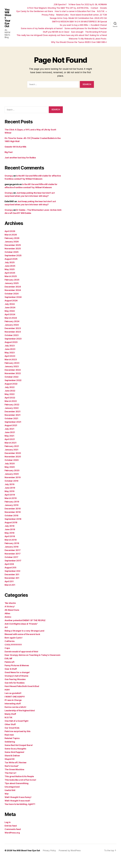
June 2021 (10, 432)
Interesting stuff (13, 703)
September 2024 (13, 297)
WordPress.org (12, 832)
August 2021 (11, 425)
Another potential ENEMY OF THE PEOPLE (25, 620)
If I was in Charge (13, 700)
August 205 (10, 567)
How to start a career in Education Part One (75, 11)
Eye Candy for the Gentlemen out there (34, 11)
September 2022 (13, 380)
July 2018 (9, 526)
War (7, 794)
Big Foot (9, 152)
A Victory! (10, 606)
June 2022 (10, 390)
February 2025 (12, 280)
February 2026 (12, 238)
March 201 (10, 585)
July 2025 (10, 262)
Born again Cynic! (13, 637)
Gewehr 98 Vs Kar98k (15, 147)
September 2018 (13, 519)
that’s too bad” (12, 766)
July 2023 (10, 345)
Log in (7, 822)
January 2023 (12, 366)
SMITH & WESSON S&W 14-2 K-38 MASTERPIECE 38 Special (79, 21)
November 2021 (13, 415)
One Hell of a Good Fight (16, 721)
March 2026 (11, 234)
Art (6, 627)
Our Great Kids (12, 728)
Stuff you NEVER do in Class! (56, 32)
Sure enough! (77, 32)
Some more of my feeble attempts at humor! (42, 28)
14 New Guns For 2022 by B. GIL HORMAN (87, 4)
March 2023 (11, 359)
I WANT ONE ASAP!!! (15, 696)
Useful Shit (10, 790)
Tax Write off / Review (15, 762)
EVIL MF (8, 658)
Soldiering (10, 741)
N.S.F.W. (101, 11)
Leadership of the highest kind (20, 710)
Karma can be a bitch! (15, 707)
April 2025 (10, 273)
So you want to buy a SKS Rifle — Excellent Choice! (83, 25)
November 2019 (13, 477)
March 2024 (11, 318)
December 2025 (13, 245)
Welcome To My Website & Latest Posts (88, 38)
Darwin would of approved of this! (21, 651)
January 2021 (11, 449)
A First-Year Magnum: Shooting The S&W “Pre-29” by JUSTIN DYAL (58, 8)
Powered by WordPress (70, 850)
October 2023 (12, 335)
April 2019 (10, 495)
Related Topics (12, 738)
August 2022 (11, 384)
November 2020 (13, 456)
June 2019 (10, 488)
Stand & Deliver (12, 755)
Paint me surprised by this (17, 731)
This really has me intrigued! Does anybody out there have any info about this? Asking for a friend (62, 35)
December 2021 (13, 411)
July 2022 (10, 387)
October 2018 (11, 515)
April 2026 (10, 231)
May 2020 (10, 467)
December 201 (12, 574)
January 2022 (12, 408)
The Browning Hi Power (96, 32)
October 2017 (11, 557)
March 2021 (10, 443)
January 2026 (12, 241)
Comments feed (13, 829)
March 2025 (11, 276)
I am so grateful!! (13, 693)
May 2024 (10, 311)
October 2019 (11, 481)
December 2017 (13, 550)
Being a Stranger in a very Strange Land (24, 631)
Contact (94, 8)
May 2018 (9, 533)
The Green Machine (14, 769)
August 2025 (11, 259)
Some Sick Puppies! (14, 752)
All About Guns (12, 610)
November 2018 (13, 512)
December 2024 (13, 286)
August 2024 (11, 300)
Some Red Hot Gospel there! (19, 745)
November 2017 (13, 553)
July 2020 (10, 463)
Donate (103, 8)
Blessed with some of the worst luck (22, 634)
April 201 (9, 581)
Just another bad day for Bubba (20, 157)
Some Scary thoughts (15, 748)
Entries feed (11, 826)
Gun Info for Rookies (15, 683)
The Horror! (10, 773)
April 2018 (10, 536)
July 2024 (10, 304)
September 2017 (13, 560)
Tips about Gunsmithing (16, 783)
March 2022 (11, 401)
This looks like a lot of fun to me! (20, 780)
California (9, 641)
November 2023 (13, 332)
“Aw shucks (10, 603)
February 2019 (12, 501)
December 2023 (13, 328)
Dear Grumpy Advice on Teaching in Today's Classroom (32, 655)
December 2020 (13, 453)
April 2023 (10, 356)
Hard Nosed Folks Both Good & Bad (22, 686)
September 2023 (13, 338)
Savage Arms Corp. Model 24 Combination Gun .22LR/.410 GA (78, 18)
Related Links (62, 15)
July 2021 (9, 429)
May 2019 (9, 491)
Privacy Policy (48, 15)
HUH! (7, 689)
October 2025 (12, 252)
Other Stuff (10, 724)
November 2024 (13, 290)
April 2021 (10, 439)
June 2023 (10, 349)
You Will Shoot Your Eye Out (8, 18)
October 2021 (11, 418)
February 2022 (12, 404)
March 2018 (10, 540)
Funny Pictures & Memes (17, 665)
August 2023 (11, 342)
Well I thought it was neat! (17, 800)
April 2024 (10, 314)
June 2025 (10, 266)
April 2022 (10, 397)
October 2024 (12, 293)
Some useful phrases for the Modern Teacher (86, 28)
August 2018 (11, 522)
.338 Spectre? (60, 4)
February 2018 (12, 543)
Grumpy (9, 176)
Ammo (8, 617)
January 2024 (12, 325)
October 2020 (12, 460)
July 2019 (9, 484)
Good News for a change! (17, 672)
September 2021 (13, 422)
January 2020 (12, 474)
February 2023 (12, 363)
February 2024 (12, 321)
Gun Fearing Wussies (15, 679)
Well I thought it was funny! (18, 797)
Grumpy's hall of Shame (16, 676)
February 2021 (12, 446)
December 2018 (13, 508)
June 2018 (10, 529)
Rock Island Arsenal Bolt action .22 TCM (88, 15)
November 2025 (13, 248)
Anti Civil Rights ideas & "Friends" (21, 624)
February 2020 (12, 470)
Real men (9, 735)
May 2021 (9, 436)
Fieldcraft (9, 662)
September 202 (12, 571)
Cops (7, 648)
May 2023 (10, 352)
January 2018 (11, 547)
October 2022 (11, 377)
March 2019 (10, 498)
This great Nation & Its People (19, 776)
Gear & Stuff (11, 669)
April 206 (9, 564)
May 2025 (10, 269)
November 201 (12, 578)
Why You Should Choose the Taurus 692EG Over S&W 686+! (79, 42)
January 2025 (12, 283)
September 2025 (13, 255)
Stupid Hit (9, 759)
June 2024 (10, 307)
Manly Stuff (10, 714)
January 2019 (11, 505)
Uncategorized (12, 787)
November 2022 (13, 373)
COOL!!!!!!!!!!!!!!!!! (13, 644)
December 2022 (13, 370)
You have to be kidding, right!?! (20, 804)
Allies (7, 613)
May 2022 (10, 394)
